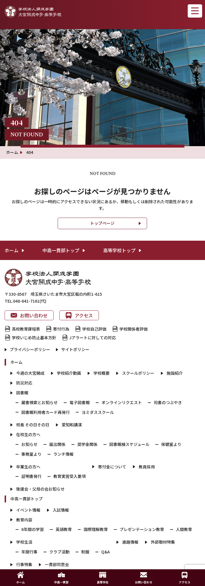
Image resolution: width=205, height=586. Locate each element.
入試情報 (61, 510)
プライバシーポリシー (30, 349)
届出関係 (57, 444)
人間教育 (184, 529)
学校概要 (101, 373)
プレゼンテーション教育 (142, 529)
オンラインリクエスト (121, 402)
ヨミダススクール (98, 412)
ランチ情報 (63, 454)
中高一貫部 (61, 577)
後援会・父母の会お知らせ (40, 489)
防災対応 (24, 383)
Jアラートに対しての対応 (92, 337)
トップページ (102, 223)
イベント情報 (28, 510)
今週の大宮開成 (30, 373)
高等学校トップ (119, 250)
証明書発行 (31, 476)
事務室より (31, 454)
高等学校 (102, 577)
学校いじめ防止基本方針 (34, 337)
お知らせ (29, 444)
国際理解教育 (96, 529)
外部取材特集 (163, 542)
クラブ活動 (59, 552)
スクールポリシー (138, 373)
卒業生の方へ (28, 467)
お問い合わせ (29, 315)
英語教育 (64, 529)
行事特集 (24, 564)
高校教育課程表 (26, 329)
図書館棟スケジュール (129, 444)
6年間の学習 (32, 529)
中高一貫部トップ (60, 250)
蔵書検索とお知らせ (39, 402)
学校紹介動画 (69, 373)
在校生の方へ (28, 434)
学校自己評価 (94, 329)
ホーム (11, 250)
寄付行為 (61, 329)
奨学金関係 (87, 444)
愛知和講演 (72, 424)
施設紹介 (175, 373)
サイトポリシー (75, 349)
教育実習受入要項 (69, 476)
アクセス (79, 315)
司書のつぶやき (168, 402)
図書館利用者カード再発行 (45, 412)
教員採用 (147, 467)
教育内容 (24, 520)
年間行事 (29, 552)
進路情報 (130, 542)
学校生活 (24, 542)
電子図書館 (79, 402)
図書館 (22, 392)
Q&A (105, 552)
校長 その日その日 (32, 424)
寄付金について (112, 467)
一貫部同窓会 (57, 564)
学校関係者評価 (133, 329)
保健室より (171, 444)
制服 (85, 552)
